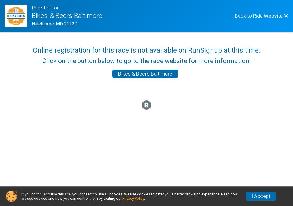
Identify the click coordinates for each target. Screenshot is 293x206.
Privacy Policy (133, 198)
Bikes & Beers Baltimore (145, 74)
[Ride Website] (18, 16)
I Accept (261, 196)
